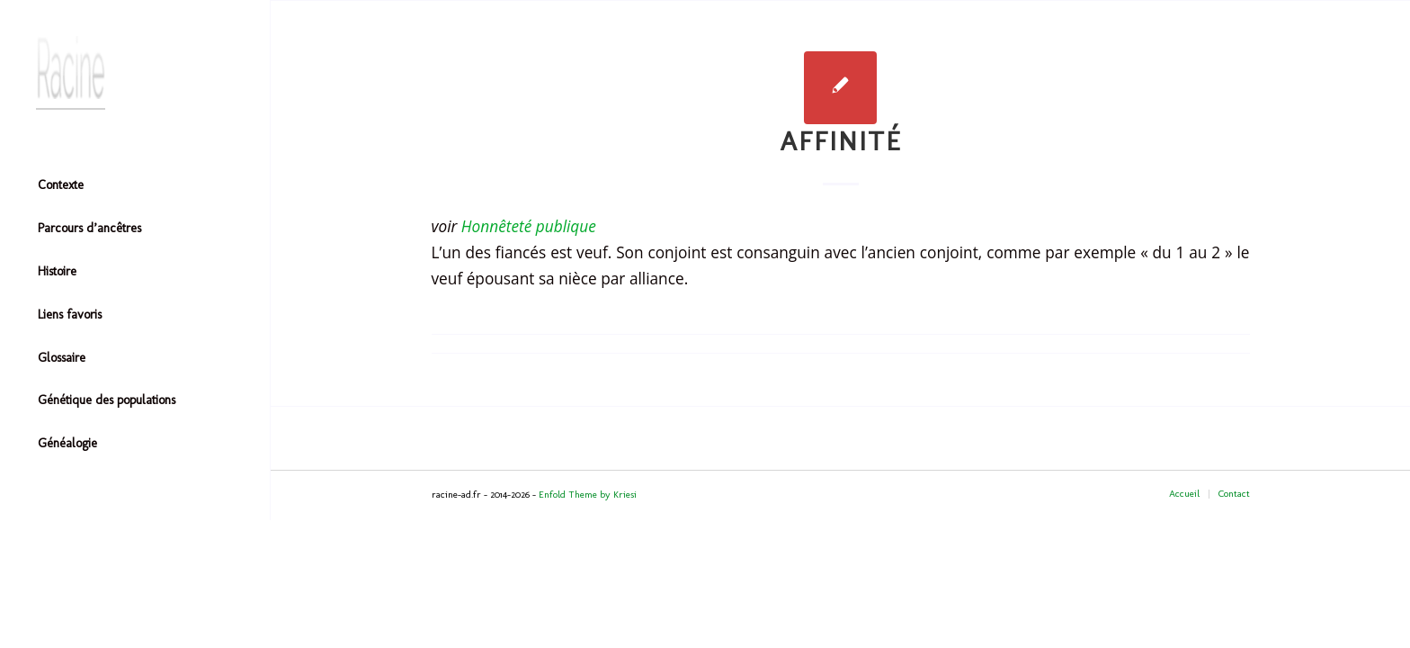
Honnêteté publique (528, 226)
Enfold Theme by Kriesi (588, 494)
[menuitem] (135, 186)
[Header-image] (135, 73)
